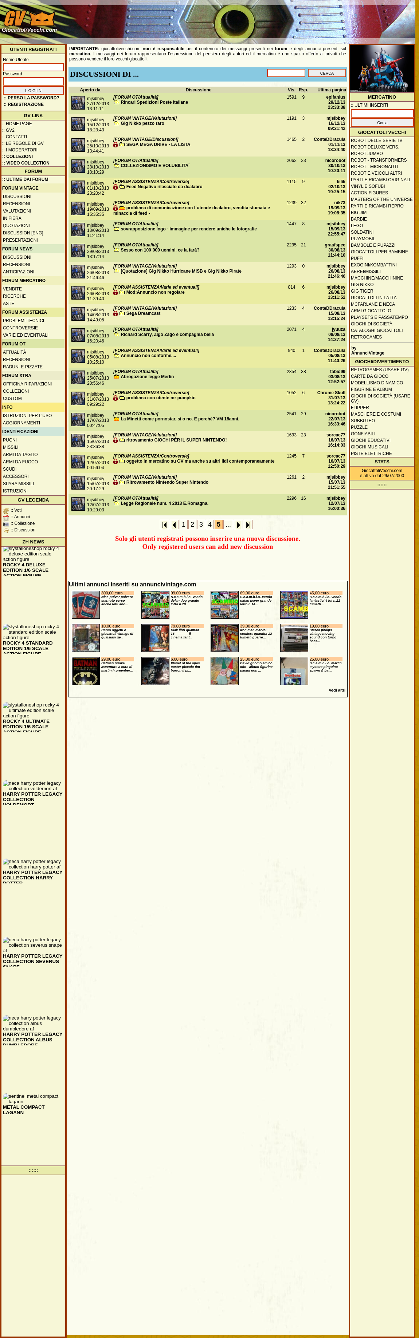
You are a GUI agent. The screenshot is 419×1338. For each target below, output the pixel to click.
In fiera (12, 218)
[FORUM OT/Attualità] (135, 97)
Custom (12, 398)
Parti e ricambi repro (377, 206)
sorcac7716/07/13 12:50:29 (335, 461)
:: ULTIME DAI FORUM (25, 179)
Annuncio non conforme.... (148, 355)
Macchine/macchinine (377, 278)
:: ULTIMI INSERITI (369, 105)
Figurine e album (371, 389)
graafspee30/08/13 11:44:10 (335, 250)
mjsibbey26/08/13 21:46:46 (335, 271)
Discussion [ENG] (23, 232)
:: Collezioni (17, 156)
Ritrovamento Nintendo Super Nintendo (167, 482)
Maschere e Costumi (376, 414)
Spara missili (18, 483)
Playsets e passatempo (379, 317)
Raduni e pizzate (23, 366)
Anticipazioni (18, 271)
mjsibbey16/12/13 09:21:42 (335, 123)
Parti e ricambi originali (380, 179)
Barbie (359, 219)
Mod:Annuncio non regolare (155, 292)
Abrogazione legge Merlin (147, 376)
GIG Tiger (362, 291)
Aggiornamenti (21, 422)
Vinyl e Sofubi (368, 186)
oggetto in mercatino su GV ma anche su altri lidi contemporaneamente (200, 461)
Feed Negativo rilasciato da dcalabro (164, 186)
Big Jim (359, 212)
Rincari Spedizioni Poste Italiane (154, 102)
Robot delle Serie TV (377, 140)
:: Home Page (17, 123)
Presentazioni (20, 240)
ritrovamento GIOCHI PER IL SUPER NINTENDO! (176, 440)
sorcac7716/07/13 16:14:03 (335, 440)
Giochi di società (371, 323)
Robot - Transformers (379, 160)
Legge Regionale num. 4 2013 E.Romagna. (164, 503)
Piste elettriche (371, 453)
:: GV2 (8, 130)
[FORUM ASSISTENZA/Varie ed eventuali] (156, 287)
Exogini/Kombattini (374, 265)
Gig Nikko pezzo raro (142, 123)
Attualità (14, 352)
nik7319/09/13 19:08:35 (336, 207)
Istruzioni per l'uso (27, 415)
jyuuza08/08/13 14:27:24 (336, 334)
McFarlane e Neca (373, 304)
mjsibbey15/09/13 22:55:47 (335, 229)
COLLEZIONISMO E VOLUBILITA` (155, 165)
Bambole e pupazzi (373, 245)
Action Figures (369, 192)
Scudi (9, 469)
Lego (357, 225)
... (228, 524)
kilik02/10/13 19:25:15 (336, 186)
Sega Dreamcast (143, 313)
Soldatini (362, 232)
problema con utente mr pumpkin (161, 397)
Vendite (12, 289)
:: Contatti (14, 136)
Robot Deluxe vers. (375, 147)
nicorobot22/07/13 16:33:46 (335, 419)
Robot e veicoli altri (376, 173)
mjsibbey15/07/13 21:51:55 (335, 482)
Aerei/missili (366, 271)
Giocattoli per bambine (379, 251)
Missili (11, 447)
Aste (8, 303)
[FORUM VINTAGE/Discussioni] (145, 139)
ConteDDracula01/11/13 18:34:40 (329, 144)
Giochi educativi (371, 440)
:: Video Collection (26, 163)
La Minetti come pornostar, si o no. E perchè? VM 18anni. (180, 418)
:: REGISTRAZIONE (24, 104)
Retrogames (366, 337)
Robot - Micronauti (374, 166)
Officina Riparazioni (27, 384)
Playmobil (363, 238)
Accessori (16, 476)
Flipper (360, 407)
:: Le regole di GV (23, 143)
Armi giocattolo (371, 310)
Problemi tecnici (23, 320)
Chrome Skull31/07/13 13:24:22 (331, 397)
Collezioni (16, 391)
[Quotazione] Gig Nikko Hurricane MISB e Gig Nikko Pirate (181, 271)
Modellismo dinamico (377, 382)
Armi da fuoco (20, 461)
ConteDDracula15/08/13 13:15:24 (329, 313)
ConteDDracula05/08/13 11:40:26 (329, 355)
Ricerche (14, 296)
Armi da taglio (20, 454)
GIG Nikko (362, 284)
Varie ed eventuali (25, 335)
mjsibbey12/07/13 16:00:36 (335, 503)
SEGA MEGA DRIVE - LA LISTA (158, 144)
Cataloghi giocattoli (377, 330)
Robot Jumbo (367, 153)
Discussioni (17, 196)
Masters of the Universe (382, 199)
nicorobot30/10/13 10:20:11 (335, 165)
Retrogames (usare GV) (380, 369)
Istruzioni (15, 491)
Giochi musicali (369, 447)
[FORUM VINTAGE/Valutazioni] (145, 118)
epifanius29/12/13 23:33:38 (335, 102)
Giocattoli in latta (374, 297)
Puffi (357, 258)
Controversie (20, 327)
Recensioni (16, 203)
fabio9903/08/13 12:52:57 (336, 376)
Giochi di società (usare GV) (380, 398)
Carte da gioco (369, 376)
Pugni (10, 440)
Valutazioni (17, 211)
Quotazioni (16, 225)
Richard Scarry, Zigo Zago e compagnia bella (167, 334)
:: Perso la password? (31, 97)
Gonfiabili (363, 433)
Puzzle (359, 427)
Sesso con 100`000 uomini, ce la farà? (160, 250)
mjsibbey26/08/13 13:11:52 (335, 292)
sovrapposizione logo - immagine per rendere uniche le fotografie (189, 228)
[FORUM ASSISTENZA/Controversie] (151, 181)
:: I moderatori (20, 150)
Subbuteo (363, 420)
